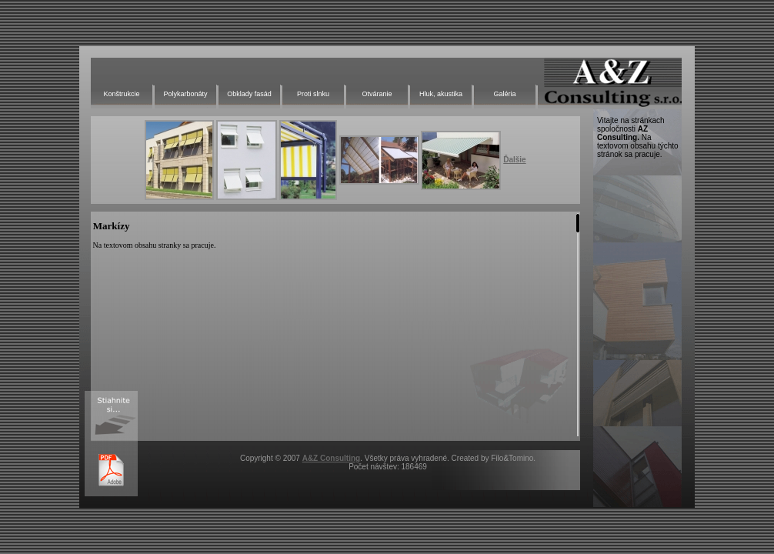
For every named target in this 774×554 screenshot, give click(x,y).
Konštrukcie (121, 94)
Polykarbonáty (185, 94)
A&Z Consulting (331, 458)
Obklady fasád (249, 94)
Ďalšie (514, 159)
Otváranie (377, 94)
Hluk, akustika (440, 94)
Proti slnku (313, 94)
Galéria (504, 94)
